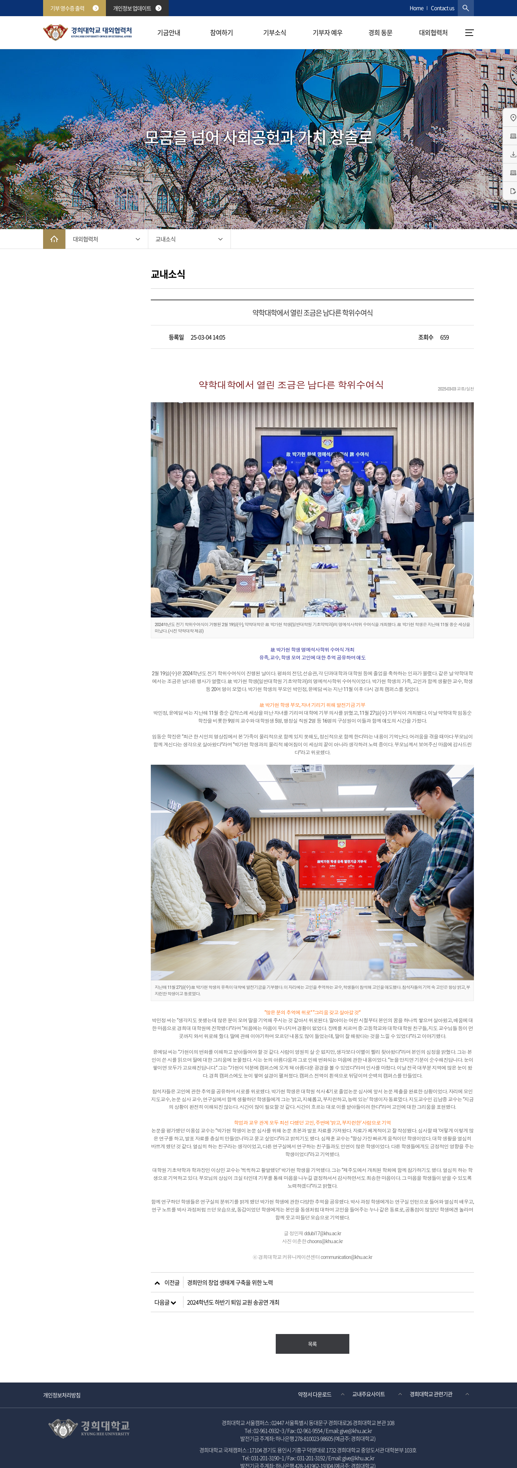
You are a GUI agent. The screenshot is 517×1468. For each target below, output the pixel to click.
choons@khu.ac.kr (325, 1217)
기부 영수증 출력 (74, 8)
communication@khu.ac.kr (346, 1233)
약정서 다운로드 (314, 1370)
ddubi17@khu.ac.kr (322, 1209)
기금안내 (168, 32)
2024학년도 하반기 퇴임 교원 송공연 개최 (233, 1278)
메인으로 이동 (54, 239)
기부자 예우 (328, 32)
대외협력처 (433, 32)
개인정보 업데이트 (137, 8)
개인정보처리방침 (61, 1371)
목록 (312, 1319)
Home (416, 8)
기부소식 (274, 32)
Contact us (442, 8)
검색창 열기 (466, 8)
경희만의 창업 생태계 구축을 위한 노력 (230, 1258)
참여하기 (221, 32)
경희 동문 (380, 32)
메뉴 (469, 32)
